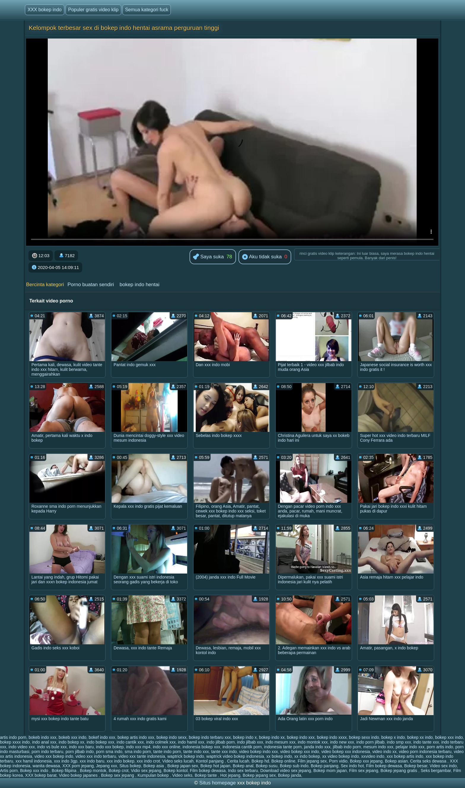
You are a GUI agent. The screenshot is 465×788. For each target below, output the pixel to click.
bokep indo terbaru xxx (210, 737)
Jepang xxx (106, 765)
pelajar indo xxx (410, 746)
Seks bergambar (436, 770)
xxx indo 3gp (65, 761)
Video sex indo (443, 765)
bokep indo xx (271, 737)
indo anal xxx (44, 742)
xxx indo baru (91, 761)
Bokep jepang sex (259, 775)
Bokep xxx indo (35, 770)
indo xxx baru (81, 746)
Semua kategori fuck (146, 9)
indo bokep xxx (100, 742)
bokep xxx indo (449, 737)
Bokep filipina (64, 770)
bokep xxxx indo (15, 742)
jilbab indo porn (347, 746)
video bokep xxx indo (299, 751)
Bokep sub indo (294, 765)
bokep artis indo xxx (135, 737)
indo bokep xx (71, 742)
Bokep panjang (324, 765)
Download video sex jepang (285, 770)
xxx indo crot (148, 761)
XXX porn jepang (78, 765)
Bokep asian (396, 761)
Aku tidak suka (262, 257)
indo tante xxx (426, 742)
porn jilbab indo (80, 751)
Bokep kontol (176, 770)
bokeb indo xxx (42, 737)
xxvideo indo (372, 756)
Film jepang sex (312, 761)
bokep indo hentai (139, 284)
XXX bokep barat (41, 775)
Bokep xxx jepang (366, 761)
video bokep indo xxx (258, 751)
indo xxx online (166, 746)
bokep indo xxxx (332, 737)
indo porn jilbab (370, 742)
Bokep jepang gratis (399, 770)
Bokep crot (119, 770)
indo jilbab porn (221, 742)
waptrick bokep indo (185, 756)
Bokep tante (206, 775)
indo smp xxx (399, 742)
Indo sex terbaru (243, 770)
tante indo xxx (196, 751)
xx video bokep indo (340, 756)
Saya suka (208, 257)
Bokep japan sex (182, 765)
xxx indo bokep (120, 761)
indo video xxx (22, 746)
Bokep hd (260, 761)
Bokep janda (289, 775)
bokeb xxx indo (72, 737)
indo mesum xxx (280, 742)
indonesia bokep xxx (201, 746)
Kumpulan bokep (154, 775)
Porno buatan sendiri (90, 284)
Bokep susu (266, 765)
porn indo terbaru (47, 751)
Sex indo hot (352, 765)
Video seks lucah (178, 761)
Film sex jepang (363, 770)
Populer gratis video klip (93, 9)
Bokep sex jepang (118, 775)
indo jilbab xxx (250, 742)
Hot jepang (230, 775)
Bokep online (283, 761)
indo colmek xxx (161, 742)
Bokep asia (154, 765)
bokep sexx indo (364, 737)
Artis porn (9, 770)
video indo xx (384, 751)
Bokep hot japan (215, 765)
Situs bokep (130, 765)
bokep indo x (245, 737)
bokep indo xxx (300, 737)
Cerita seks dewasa (429, 761)
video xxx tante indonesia (141, 756)
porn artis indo (440, 746)
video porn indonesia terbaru (425, 751)
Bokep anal (243, 765)
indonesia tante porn (283, 746)
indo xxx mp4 (138, 746)
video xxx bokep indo (53, 756)
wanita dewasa (46, 765)
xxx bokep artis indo (405, 756)
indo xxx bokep (110, 746)
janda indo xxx (317, 746)
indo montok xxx (313, 742)
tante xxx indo (224, 751)
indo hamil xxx (191, 742)
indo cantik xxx (130, 742)
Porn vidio (338, 761)
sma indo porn (138, 751)
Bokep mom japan (330, 770)
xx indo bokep (307, 756)
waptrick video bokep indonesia (235, 756)
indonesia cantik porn (242, 746)
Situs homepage (217, 783)
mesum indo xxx (378, 746)
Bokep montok (93, 770)
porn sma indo (109, 751)
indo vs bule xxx (52, 746)
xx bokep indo (279, 756)
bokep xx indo (420, 737)
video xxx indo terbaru (96, 756)
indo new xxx (342, 742)
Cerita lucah (238, 761)
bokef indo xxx (102, 737)
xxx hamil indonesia (33, 761)
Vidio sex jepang (146, 770)
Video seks (182, 775)
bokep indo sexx (172, 737)
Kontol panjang (210, 761)
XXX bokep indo (45, 9)
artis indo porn (13, 737)
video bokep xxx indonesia (345, 751)
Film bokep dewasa (384, 765)
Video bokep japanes (78, 775)
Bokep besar (415, 765)
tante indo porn (167, 751)
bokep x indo (393, 737)
